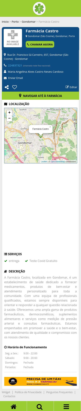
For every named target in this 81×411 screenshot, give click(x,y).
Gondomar (29, 21)
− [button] (9, 118)
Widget (6, 392)
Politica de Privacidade (28, 392)
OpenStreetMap (58, 161)
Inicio (5, 21)
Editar (71, 87)
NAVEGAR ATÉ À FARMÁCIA (40, 96)
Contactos (9, 396)
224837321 (15, 65)
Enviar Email (15, 78)
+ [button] (9, 113)
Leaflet (44, 161)
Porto (15, 21)
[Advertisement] (40, 209)
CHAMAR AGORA (40, 44)
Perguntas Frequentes (59, 392)
